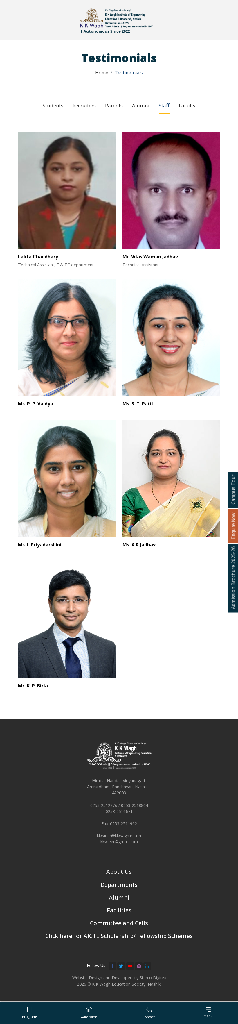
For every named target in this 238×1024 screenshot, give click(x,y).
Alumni (119, 899)
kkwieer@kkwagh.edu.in (119, 837)
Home (101, 72)
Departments (119, 886)
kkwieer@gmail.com (119, 843)
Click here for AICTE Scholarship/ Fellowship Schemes (119, 938)
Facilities (119, 912)
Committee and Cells (119, 925)
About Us (119, 873)
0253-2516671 (119, 813)
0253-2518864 (134, 806)
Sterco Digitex (152, 980)
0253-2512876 (103, 806)
